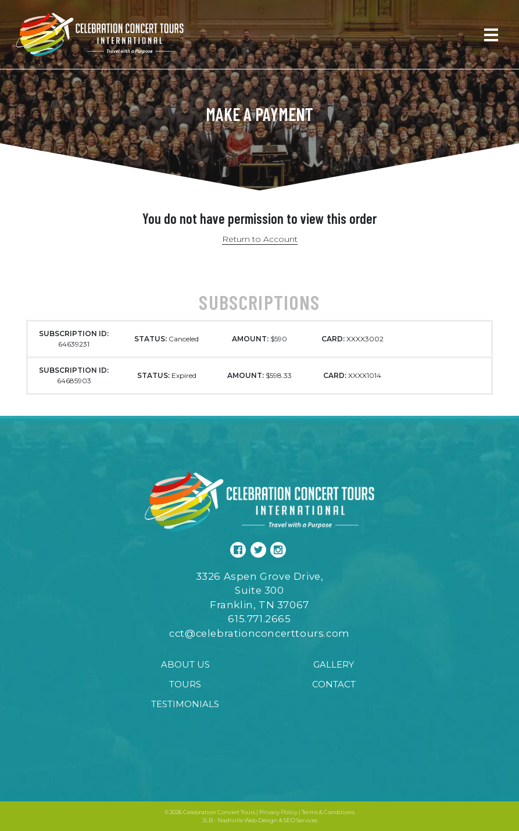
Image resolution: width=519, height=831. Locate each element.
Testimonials (185, 703)
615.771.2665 (259, 619)
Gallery (333, 664)
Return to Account (260, 239)
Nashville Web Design (247, 820)
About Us (185, 664)
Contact (334, 684)
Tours (185, 684)
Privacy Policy (278, 812)
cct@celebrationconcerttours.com (259, 633)
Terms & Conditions (328, 812)
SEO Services (300, 820)
